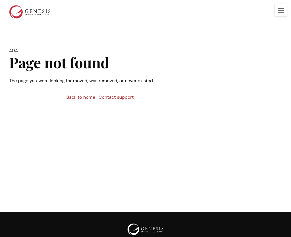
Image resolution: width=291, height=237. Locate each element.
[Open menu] (281, 10)
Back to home (80, 97)
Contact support (116, 97)
